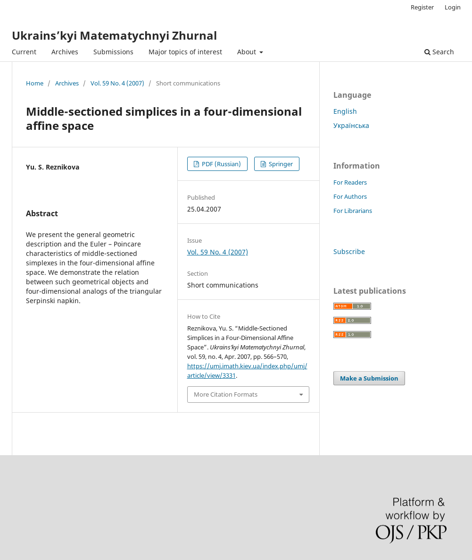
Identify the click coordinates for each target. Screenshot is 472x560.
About (247, 51)
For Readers (350, 182)
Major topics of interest (185, 51)
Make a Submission (369, 378)
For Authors (350, 196)
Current (24, 51)
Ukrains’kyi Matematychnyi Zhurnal (114, 35)
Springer (280, 164)
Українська (351, 125)
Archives (64, 51)
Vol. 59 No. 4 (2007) (117, 83)
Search (439, 51)
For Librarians (352, 210)
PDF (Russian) (220, 164)
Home (34, 83)
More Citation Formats (225, 394)
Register (422, 7)
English (345, 111)
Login (453, 7)
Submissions (113, 51)
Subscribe (349, 251)
